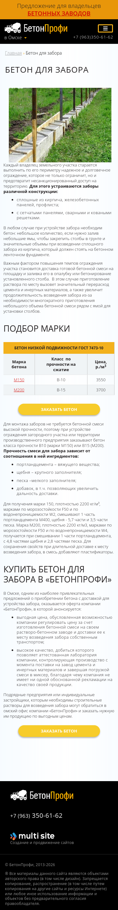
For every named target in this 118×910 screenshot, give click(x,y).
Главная (13, 53)
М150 (19, 380)
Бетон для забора (44, 53)
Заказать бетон (59, 409)
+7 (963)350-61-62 (93, 37)
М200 (19, 390)
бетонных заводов (58, 13)
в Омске (13, 37)
